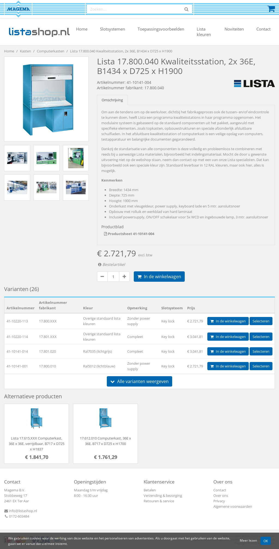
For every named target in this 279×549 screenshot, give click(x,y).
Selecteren (261, 321)
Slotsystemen (112, 29)
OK (265, 541)
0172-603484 (16, 516)
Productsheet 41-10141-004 (129, 233)
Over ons (220, 495)
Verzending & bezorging (163, 495)
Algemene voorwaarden (232, 506)
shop (39, 31)
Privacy (219, 500)
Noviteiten (234, 29)
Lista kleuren (204, 31)
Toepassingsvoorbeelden (161, 29)
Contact (263, 29)
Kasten (25, 51)
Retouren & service (159, 500)
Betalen (150, 490)
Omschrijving (112, 99)
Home (81, 29)
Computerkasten (50, 51)
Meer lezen (248, 540)
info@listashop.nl (20, 510)
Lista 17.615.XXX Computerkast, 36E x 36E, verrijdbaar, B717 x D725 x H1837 (36, 444)
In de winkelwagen (159, 277)
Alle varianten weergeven (139, 381)
